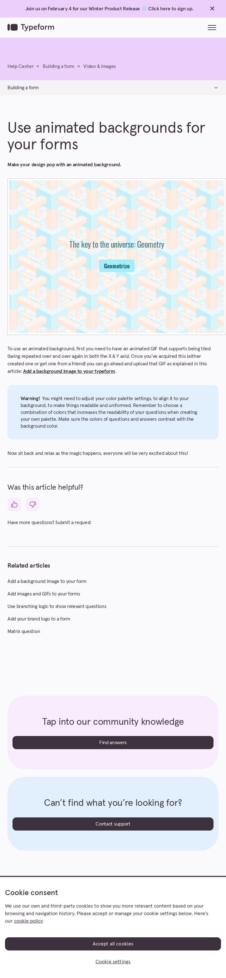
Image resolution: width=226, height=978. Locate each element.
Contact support (113, 823)
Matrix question (23, 631)
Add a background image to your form (46, 581)
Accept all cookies (113, 943)
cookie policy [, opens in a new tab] (28, 921)
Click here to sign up (170, 8)
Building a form (58, 66)
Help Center (20, 66)
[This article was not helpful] (32, 504)
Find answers (113, 742)
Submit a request (73, 522)
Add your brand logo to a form (38, 618)
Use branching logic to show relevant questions (56, 606)
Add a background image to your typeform (69, 371)
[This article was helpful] (14, 504)
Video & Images (99, 66)
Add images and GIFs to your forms (43, 593)
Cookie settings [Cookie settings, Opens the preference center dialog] (113, 961)
